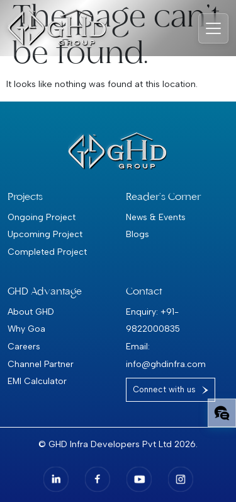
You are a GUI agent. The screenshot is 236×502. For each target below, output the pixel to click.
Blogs (137, 234)
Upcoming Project (45, 234)
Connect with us (164, 389)
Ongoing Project (42, 217)
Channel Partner (41, 364)
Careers (24, 346)
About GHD (31, 311)
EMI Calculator (37, 381)
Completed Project (47, 252)
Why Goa (26, 329)
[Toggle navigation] (213, 28)
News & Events (156, 217)
